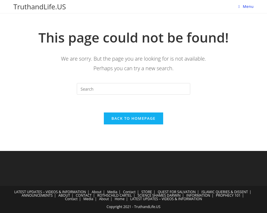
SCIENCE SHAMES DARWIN (159, 195)
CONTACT (84, 195)
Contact (129, 191)
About (97, 191)
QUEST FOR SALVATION (177, 191)
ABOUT (64, 195)
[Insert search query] (133, 89)
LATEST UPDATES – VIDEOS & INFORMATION (50, 191)
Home (119, 198)
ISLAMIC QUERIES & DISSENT (225, 191)
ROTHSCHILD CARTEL (114, 195)
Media (112, 191)
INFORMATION (198, 195)
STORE (146, 191)
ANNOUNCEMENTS (37, 195)
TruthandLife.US (39, 6)
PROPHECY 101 (228, 195)
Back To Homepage (133, 118)
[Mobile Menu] (246, 6)
